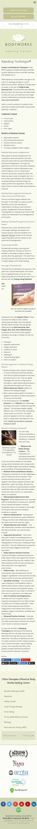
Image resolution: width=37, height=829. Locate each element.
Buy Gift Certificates (18, 16)
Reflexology (27, 736)
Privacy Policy (17, 821)
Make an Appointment (18, 10)
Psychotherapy (10, 736)
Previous (3, 25)
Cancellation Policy (14, 823)
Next (33, 25)
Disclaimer (28, 821)
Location (26, 823)
